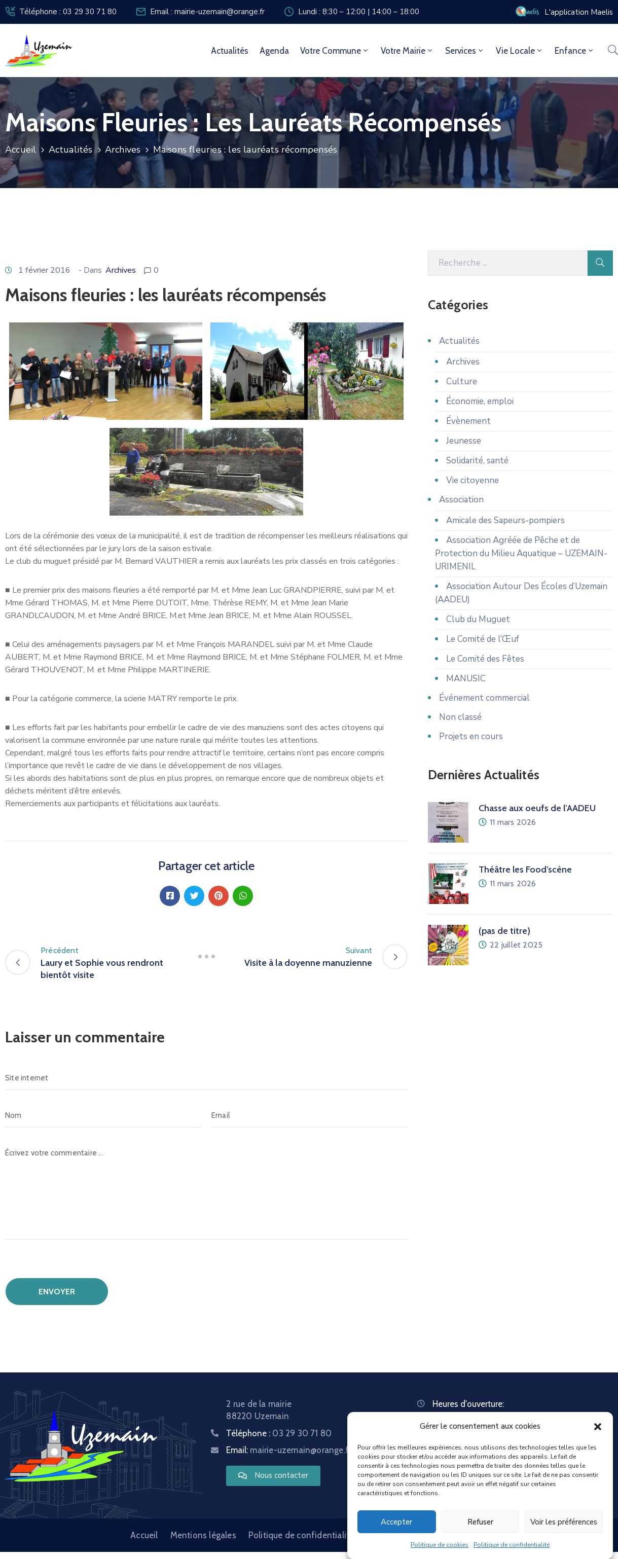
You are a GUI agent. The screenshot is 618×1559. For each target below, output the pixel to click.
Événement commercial (484, 698)
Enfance (575, 51)
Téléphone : (279, 1433)
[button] (598, 1426)
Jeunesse (463, 441)
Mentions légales (203, 1535)
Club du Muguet (478, 619)
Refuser (480, 1522)
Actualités (229, 51)
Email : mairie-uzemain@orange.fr (207, 12)
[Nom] (103, 1115)
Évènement (468, 421)
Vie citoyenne (472, 480)
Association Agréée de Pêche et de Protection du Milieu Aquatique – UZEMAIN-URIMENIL (521, 553)
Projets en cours (471, 736)
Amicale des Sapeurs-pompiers (505, 520)
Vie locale (519, 51)
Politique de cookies (439, 1545)
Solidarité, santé (477, 460)
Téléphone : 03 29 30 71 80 (68, 12)
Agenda (274, 51)
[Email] (309, 1115)
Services (465, 51)
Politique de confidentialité (512, 1545)
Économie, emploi (480, 401)
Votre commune (335, 51)
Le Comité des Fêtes (485, 659)
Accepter (396, 1522)
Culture (461, 381)
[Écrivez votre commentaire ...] (206, 1190)
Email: (288, 1450)
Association (461, 499)
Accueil (20, 149)
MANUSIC (466, 678)
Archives (123, 149)
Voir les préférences (563, 1522)
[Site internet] (206, 1078)
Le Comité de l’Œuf (482, 639)
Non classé (460, 717)
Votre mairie (407, 51)
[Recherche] (508, 263)
